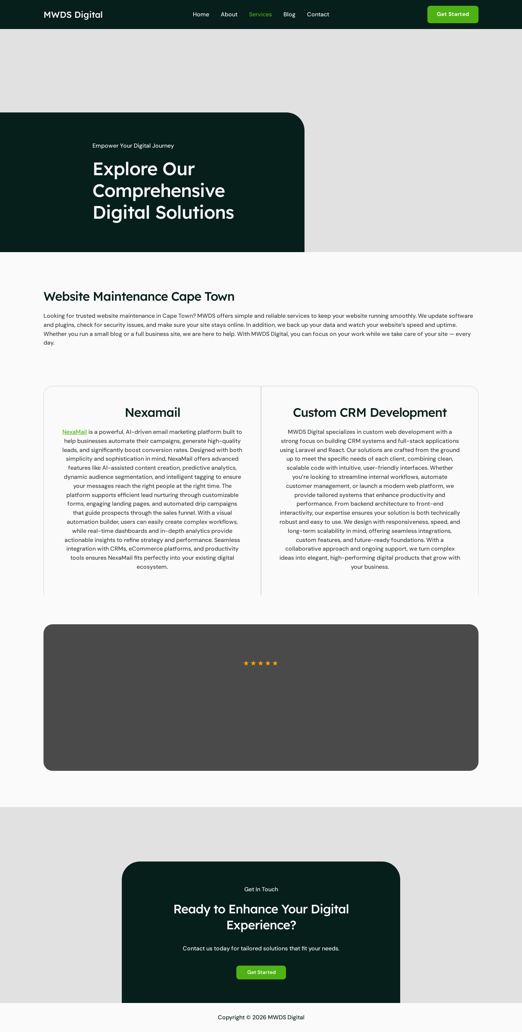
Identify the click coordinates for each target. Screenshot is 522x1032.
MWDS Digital (73, 14)
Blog (289, 14)
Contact (318, 14)
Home (201, 14)
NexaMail (74, 432)
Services (260, 14)
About (229, 14)
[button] (452, 14)
